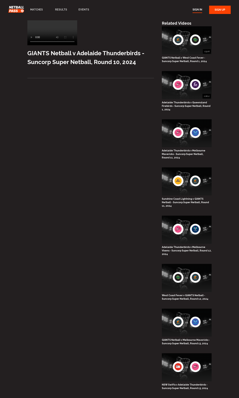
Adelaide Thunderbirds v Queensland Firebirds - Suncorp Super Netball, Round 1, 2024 (186, 106)
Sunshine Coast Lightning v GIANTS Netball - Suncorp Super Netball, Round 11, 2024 (185, 202)
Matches (36, 9)
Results (61, 9)
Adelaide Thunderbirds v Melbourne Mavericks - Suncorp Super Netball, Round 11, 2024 (183, 154)
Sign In (197, 9)
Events (84, 9)
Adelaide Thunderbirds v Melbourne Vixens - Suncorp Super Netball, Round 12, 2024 (186, 250)
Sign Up (220, 9)
